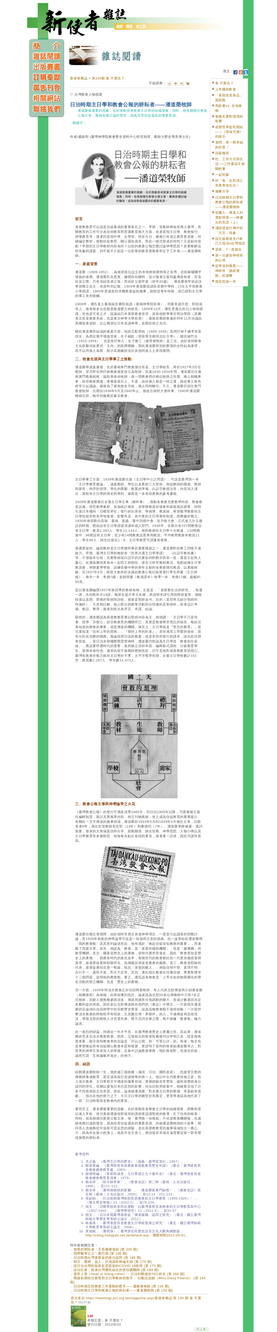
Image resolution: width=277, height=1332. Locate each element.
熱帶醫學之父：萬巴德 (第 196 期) (100, 1253)
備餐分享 (222, 191)
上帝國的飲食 (225, 89)
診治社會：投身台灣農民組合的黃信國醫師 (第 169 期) (116, 1270)
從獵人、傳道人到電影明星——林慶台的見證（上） (229, 217)
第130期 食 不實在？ (108, 78)
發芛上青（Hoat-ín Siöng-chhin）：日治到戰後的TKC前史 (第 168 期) (129, 1274)
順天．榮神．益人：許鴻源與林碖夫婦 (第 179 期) (113, 1262)
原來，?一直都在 (228, 249)
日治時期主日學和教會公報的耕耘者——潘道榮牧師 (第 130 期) (123, 1290)
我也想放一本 (225, 281)
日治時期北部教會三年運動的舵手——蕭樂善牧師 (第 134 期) (122, 1286)
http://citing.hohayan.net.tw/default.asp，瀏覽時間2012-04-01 (135, 1235)
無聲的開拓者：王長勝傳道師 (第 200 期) (106, 1249)
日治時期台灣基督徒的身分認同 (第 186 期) (108, 1257)
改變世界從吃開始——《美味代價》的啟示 (229, 131)
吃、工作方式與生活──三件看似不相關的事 (230, 163)
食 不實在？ (224, 83)
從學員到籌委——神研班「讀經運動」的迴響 (229, 270)
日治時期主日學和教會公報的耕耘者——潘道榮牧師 (229, 202)
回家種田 (222, 153)
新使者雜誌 (78, 78)
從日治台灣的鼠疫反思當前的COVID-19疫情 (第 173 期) (118, 1266)
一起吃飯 (222, 175)
